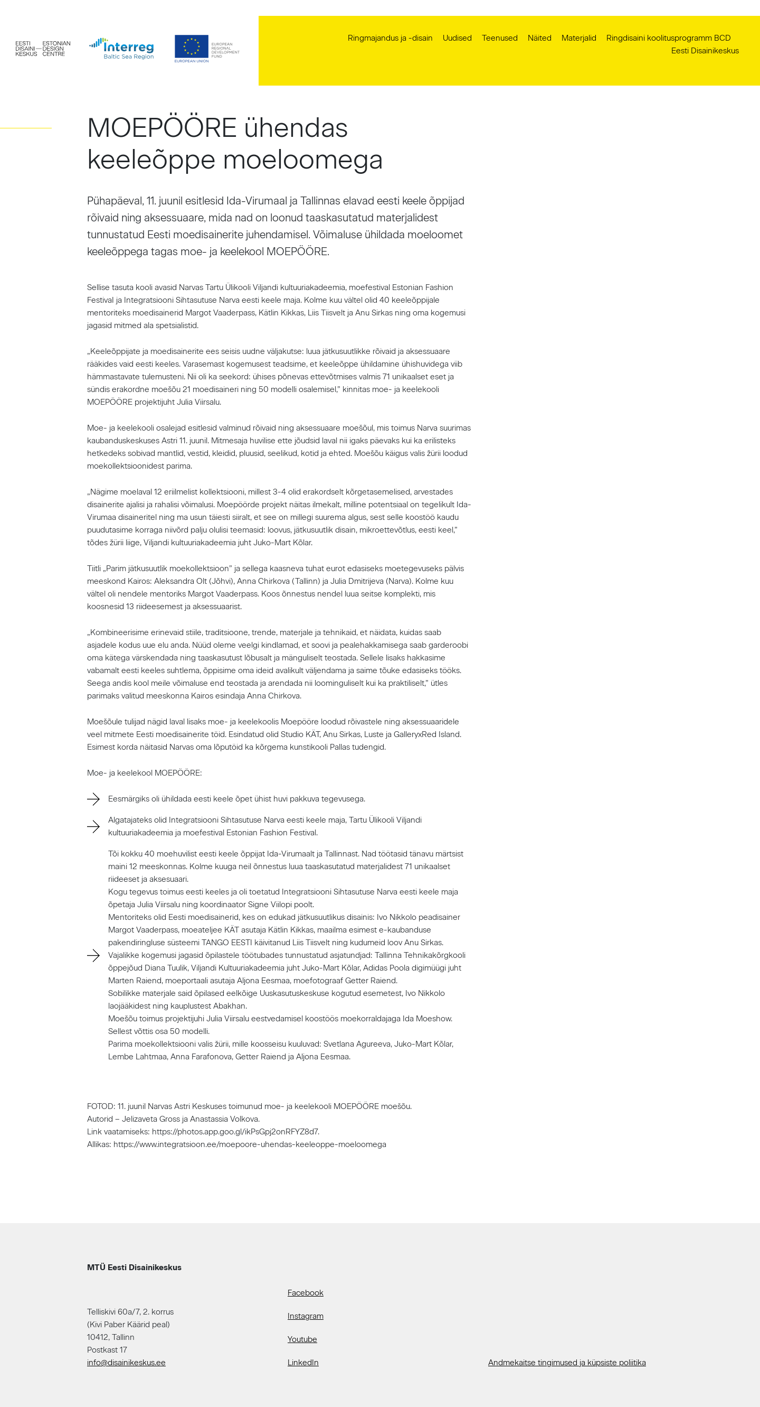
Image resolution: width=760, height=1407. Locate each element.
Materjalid (579, 38)
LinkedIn (303, 1362)
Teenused (500, 38)
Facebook (306, 1293)
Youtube (302, 1339)
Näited (540, 38)
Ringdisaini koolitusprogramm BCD (668, 38)
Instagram (306, 1316)
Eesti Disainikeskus (705, 50)
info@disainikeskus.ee (126, 1362)
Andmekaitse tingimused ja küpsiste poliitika (567, 1362)
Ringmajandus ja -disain (390, 38)
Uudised (457, 38)
